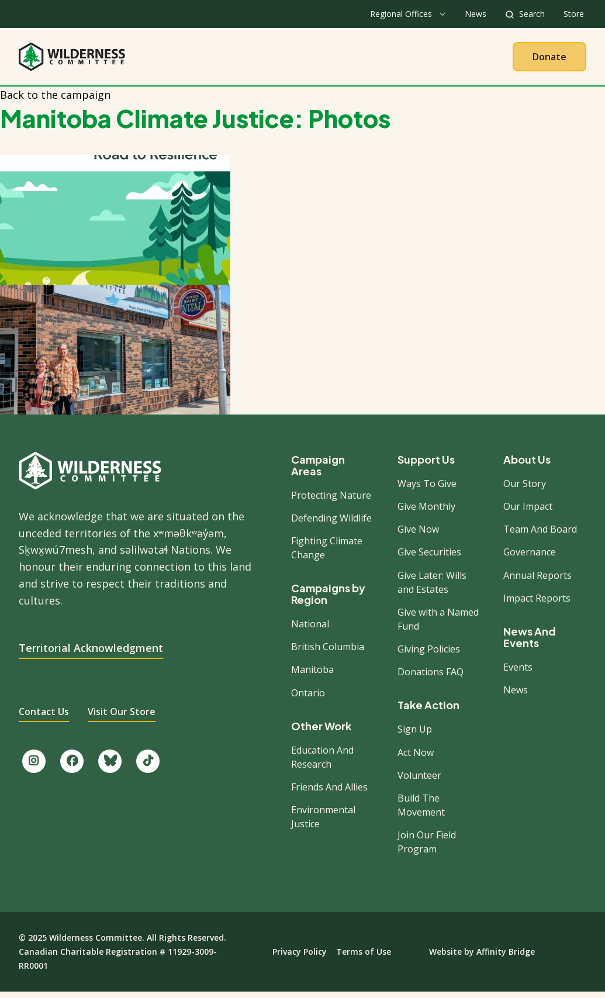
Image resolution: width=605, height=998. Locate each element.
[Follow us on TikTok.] (148, 767)
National (310, 630)
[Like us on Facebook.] (72, 767)
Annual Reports (537, 581)
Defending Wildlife (331, 524)
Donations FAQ (430, 678)
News (475, 13)
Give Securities (429, 558)
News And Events (529, 643)
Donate (549, 59)
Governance (529, 558)
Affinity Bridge (505, 958)
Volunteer (419, 781)
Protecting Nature (331, 501)
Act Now (415, 758)
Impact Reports (537, 604)
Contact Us (44, 718)
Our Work (272, 60)
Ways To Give (427, 490)
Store (573, 13)
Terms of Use (363, 958)
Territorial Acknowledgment (91, 654)
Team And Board (540, 535)
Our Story (524, 490)
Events (518, 673)
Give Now (418, 535)
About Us (201, 60)
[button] (302, 192)
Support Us (426, 466)
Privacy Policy (299, 958)
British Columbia (327, 653)
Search (532, 13)
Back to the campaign (55, 101)
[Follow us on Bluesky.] (110, 767)
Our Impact (527, 512)
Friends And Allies (329, 793)
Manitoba (312, 675)
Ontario (308, 698)
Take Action (350, 60)
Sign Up (414, 735)
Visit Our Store (121, 718)
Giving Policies (428, 655)
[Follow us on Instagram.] (34, 767)
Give (416, 60)
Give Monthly (426, 512)
